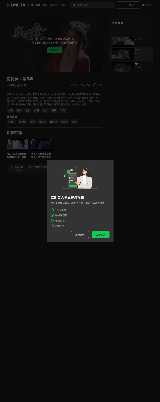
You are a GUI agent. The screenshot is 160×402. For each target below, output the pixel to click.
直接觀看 (80, 234)
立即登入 (100, 234)
